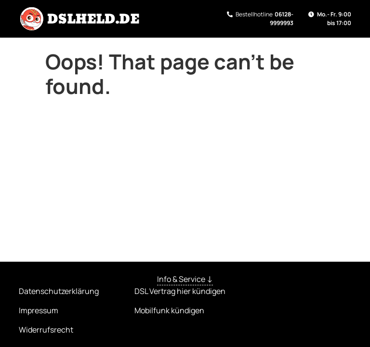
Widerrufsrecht (46, 329)
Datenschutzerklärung (59, 291)
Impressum (38, 310)
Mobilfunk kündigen (169, 310)
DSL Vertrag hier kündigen (179, 291)
